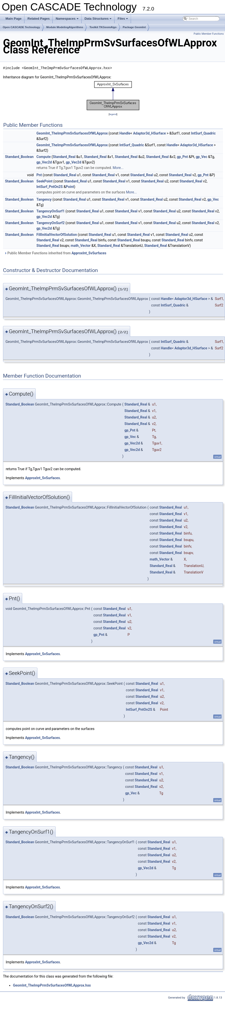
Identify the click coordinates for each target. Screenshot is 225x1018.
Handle (124, 133)
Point (70, 187)
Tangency (44, 199)
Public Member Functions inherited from (55, 253)
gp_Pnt (182, 157)
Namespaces (67, 20)
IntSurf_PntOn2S (49, 187)
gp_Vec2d (44, 162)
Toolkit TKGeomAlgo (102, 27)
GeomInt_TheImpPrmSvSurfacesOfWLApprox (72, 133)
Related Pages (38, 18)
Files (123, 20)
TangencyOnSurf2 (50, 223)
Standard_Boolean (19, 157)
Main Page (13, 18)
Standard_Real (64, 157)
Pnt (39, 175)
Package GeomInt (134, 27)
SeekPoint (44, 181)
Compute (43, 157)
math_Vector (81, 246)
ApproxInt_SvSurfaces (89, 253)
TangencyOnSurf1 (50, 211)
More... (118, 168)
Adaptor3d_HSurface (149, 133)
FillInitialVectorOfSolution (56, 235)
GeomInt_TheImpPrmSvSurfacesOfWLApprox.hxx (52, 985)
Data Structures (98, 20)
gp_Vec (201, 157)
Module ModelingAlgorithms (64, 27)
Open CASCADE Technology (21, 27)
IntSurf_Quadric (203, 133)
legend (112, 114)
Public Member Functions (209, 33)
